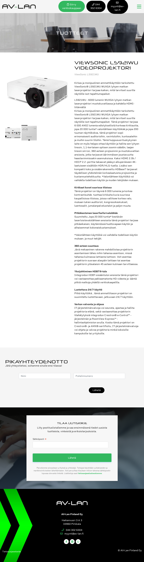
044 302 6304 (72, 530)
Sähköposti (40, 439)
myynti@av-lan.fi (72, 533)
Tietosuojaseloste (11, 551)
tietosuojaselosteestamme (90, 473)
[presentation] (63, 390)
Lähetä (97, 390)
